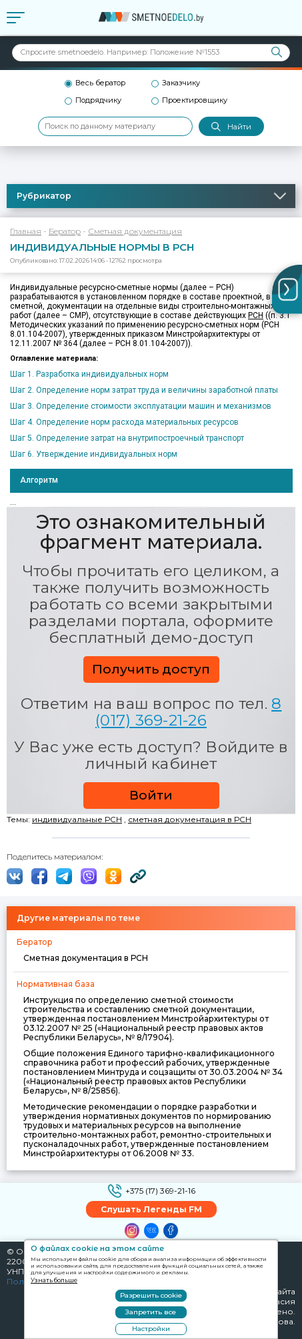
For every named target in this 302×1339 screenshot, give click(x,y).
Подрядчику (98, 100)
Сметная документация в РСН (85, 958)
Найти (231, 127)
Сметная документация (135, 231)
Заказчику (181, 83)
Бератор (65, 231)
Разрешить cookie (151, 1295)
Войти (151, 795)
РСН (255, 315)
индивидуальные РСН (77, 819)
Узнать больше (54, 1280)
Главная (25, 231)
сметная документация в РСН (189, 819)
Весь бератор (100, 83)
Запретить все (150, 1312)
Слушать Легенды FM (151, 1209)
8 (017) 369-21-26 (188, 712)
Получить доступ (151, 669)
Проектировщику (194, 100)
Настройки (151, 1328)
